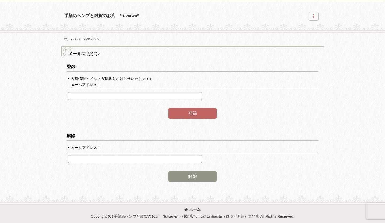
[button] (314, 16)
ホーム (192, 209)
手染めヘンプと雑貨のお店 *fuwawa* (101, 15)
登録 (71, 66)
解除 (71, 135)
